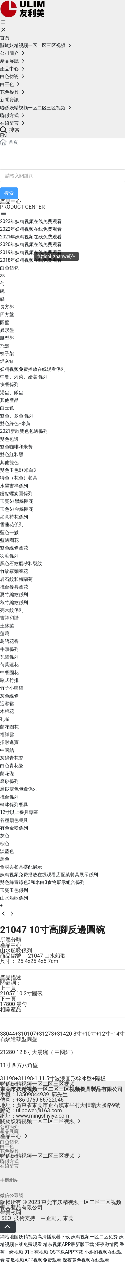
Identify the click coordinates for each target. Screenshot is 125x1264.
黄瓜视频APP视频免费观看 (33, 1260)
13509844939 (32, 1094)
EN (3, 135)
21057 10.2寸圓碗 (21, 993)
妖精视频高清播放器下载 (44, 1236)
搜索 (10, 130)
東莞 (68, 1218)
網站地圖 (9, 1236)
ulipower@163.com (39, 1110)
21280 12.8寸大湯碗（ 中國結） (38, 1052)
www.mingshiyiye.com (42, 1116)
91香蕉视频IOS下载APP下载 (53, 1252)
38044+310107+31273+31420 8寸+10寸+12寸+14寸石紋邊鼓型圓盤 (62, 1036)
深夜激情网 (107, 1244)
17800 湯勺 (13, 1004)
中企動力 (51, 1218)
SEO (5, 1218)
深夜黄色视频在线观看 (86, 1260)
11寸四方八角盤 (19, 1065)
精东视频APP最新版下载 (68, 1244)
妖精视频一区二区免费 (94, 1236)
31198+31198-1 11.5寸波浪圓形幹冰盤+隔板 (53, 1078)
